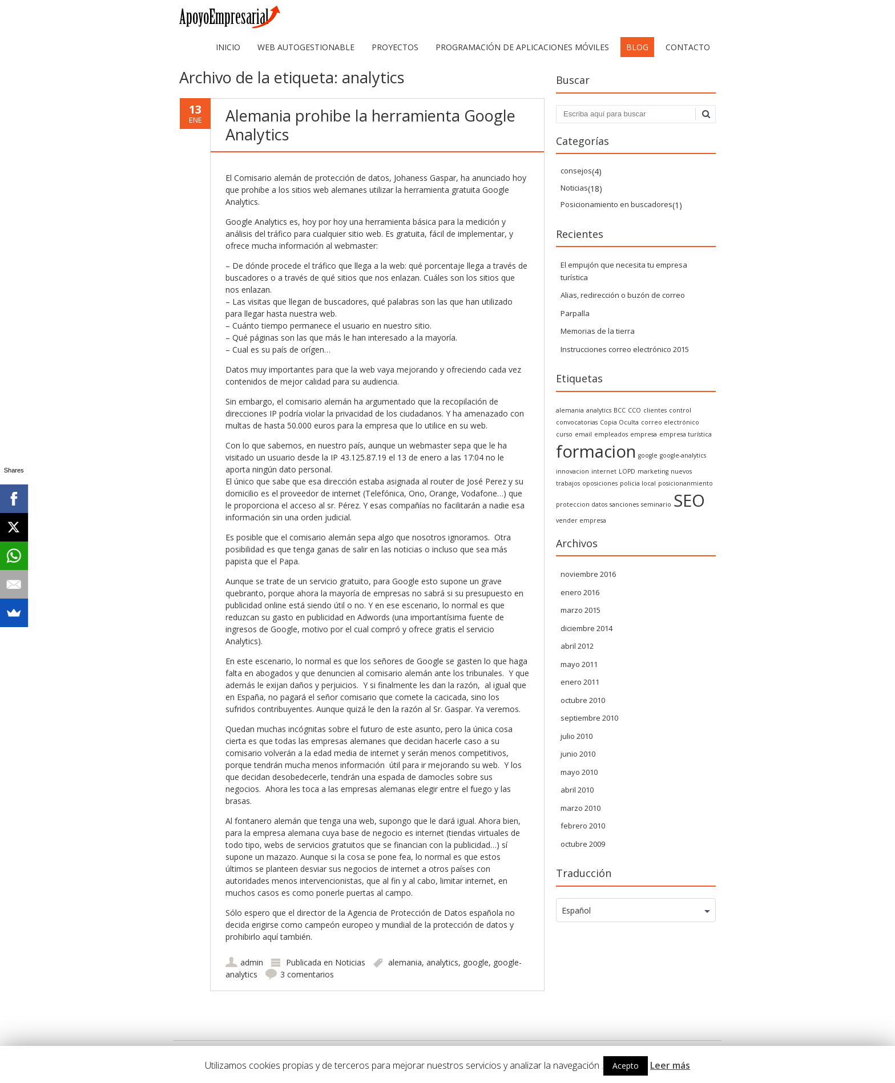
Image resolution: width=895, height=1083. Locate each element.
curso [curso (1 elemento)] (564, 434)
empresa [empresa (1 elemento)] (643, 434)
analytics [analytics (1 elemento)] (598, 410)
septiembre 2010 (589, 718)
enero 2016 (580, 592)
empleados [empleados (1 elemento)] (611, 434)
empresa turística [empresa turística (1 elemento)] (685, 434)
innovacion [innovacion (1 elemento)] (572, 471)
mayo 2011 (579, 664)
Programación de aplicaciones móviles (522, 47)
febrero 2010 (583, 826)
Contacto (688, 47)
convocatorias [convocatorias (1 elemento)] (577, 422)
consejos (576, 170)
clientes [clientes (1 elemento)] (655, 410)
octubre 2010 (583, 700)
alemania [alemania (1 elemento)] (570, 410)
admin (251, 962)
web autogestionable (305, 47)
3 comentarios (307, 974)
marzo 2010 (580, 808)
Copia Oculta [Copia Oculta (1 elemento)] (619, 422)
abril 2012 (577, 646)
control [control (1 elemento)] (680, 410)
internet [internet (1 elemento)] (603, 471)
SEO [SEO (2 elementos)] (689, 500)
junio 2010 (578, 754)
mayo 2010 (579, 772)
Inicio (228, 47)
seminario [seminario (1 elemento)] (656, 504)
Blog (637, 47)
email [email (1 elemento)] (583, 434)
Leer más (670, 1065)
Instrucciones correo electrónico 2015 (625, 349)
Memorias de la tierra (598, 331)
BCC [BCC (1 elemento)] (620, 410)
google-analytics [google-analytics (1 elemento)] (683, 455)
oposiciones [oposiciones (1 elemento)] (600, 483)
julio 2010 (576, 736)
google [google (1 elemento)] (648, 455)
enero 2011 (580, 682)
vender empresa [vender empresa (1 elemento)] (581, 520)
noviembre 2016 (588, 574)
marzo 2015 (580, 610)
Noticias (350, 962)
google (476, 962)
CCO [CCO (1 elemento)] (634, 410)
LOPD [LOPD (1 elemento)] (627, 471)
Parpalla (575, 313)
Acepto (625, 1065)
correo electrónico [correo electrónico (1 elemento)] (670, 422)
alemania (405, 962)
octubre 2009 (583, 844)
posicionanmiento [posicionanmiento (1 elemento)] (685, 483)
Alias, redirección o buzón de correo (623, 295)
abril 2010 (577, 790)
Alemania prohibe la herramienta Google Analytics (370, 124)
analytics (442, 962)
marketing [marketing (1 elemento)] (653, 471)
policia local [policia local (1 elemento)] (638, 483)
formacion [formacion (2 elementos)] (596, 451)
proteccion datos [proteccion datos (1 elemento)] (581, 504)
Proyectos (395, 47)
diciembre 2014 (586, 628)
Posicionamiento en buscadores (616, 204)
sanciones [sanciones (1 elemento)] (624, 504)
